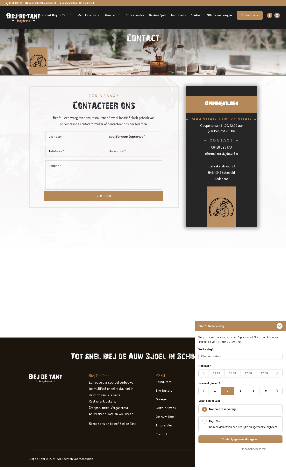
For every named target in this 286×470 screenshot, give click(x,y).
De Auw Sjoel (157, 20)
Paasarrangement (18, 20)
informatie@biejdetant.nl (222, 159)
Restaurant (164, 388)
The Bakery (164, 396)
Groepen (111, 20)
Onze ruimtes (134, 20)
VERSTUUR (103, 202)
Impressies (178, 20)
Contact (196, 20)
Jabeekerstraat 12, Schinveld (78, 3)
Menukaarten (87, 20)
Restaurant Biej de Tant (52, 20)
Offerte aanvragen (219, 20)
